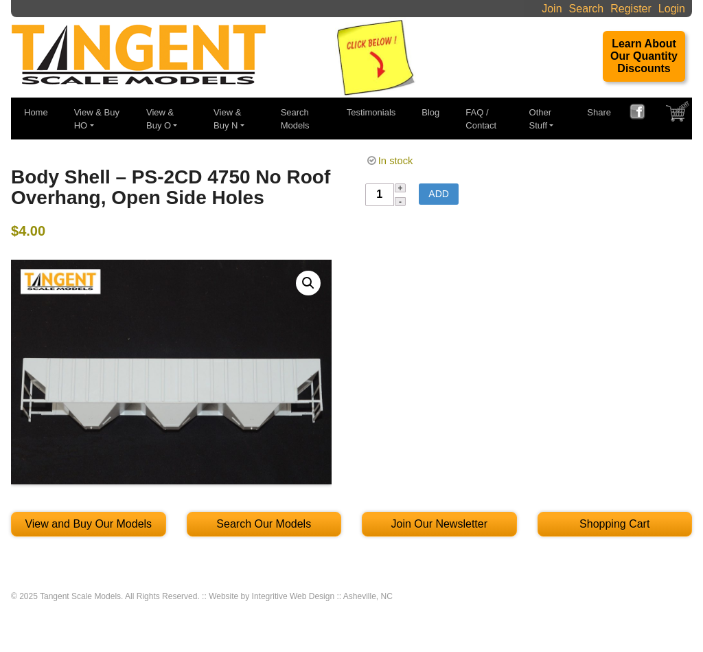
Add (438, 193)
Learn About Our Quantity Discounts (644, 56)
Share (599, 112)
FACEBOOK (643, 113)
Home (36, 112)
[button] (308, 283)
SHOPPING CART (679, 114)
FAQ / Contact (480, 119)
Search (586, 8)
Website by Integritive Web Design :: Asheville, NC (301, 596)
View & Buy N (227, 119)
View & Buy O (160, 119)
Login (671, 8)
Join (552, 8)
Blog (430, 112)
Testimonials (371, 112)
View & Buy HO (96, 119)
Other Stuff (540, 119)
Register (631, 8)
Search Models (295, 119)
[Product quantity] (379, 195)
